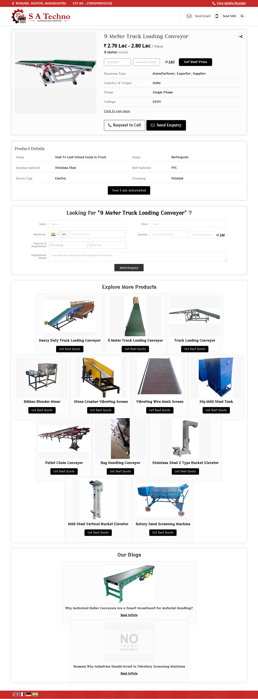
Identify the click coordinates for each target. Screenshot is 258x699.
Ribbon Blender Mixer (42, 402)
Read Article (129, 615)
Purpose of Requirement (38, 245)
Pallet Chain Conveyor (64, 463)
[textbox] (146, 62)
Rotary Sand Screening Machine (163, 524)
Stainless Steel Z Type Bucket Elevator (185, 463)
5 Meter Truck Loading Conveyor (135, 340)
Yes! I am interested (129, 190)
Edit (170, 62)
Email (144, 224)
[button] (231, 3)
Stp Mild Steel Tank (216, 402)
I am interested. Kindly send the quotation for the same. (137, 256)
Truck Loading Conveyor (194, 340)
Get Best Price (195, 62)
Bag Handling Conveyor (120, 463)
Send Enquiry (166, 125)
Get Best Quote (69, 349)
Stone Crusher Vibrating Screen (101, 402)
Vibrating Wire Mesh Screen (159, 402)
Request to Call (124, 125)
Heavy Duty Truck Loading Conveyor (70, 340)
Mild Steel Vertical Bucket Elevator (98, 524)
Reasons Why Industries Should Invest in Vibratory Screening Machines (129, 666)
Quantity (142, 234)
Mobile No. (40, 234)
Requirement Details (38, 256)
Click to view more (117, 111)
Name (42, 224)
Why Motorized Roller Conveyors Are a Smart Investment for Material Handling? (129, 608)
